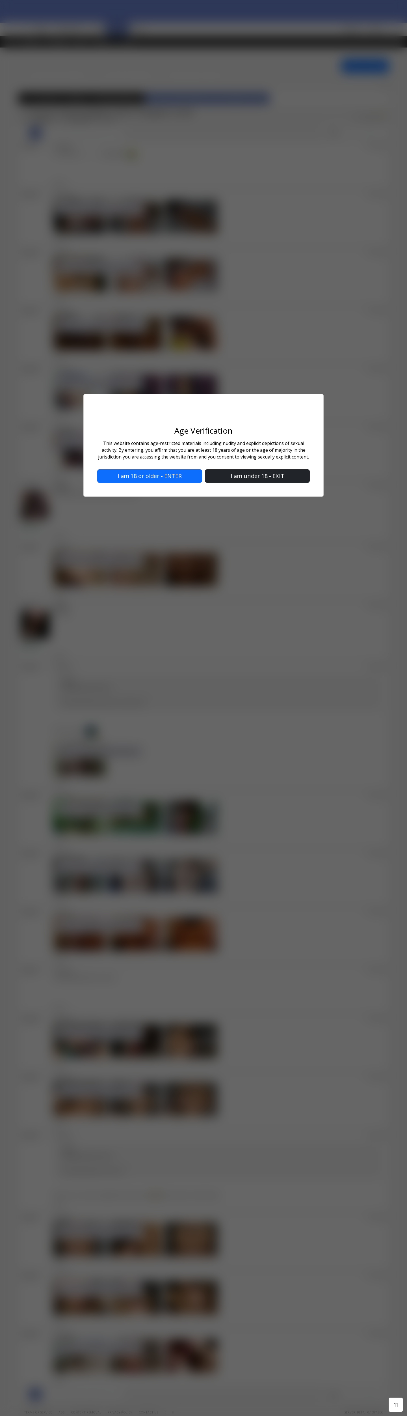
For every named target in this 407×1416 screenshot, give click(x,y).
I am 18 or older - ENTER (150, 476)
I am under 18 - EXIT (257, 476)
